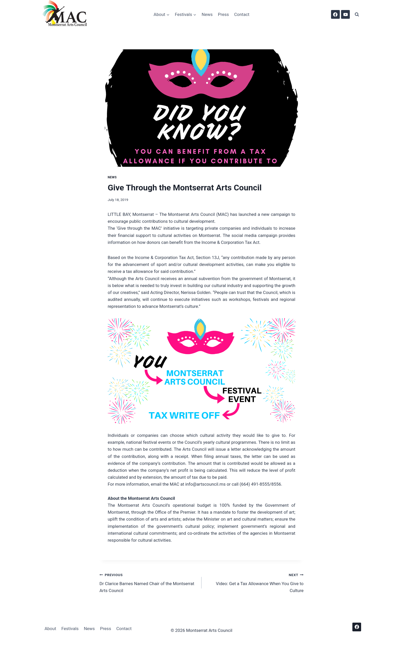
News (207, 14)
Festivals (70, 628)
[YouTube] (345, 14)
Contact (241, 14)
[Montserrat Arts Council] (67, 14)
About (50, 628)
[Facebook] (335, 14)
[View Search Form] (356, 14)
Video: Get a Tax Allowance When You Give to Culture (255, 582)
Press (223, 14)
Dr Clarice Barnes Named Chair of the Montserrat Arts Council (148, 582)
